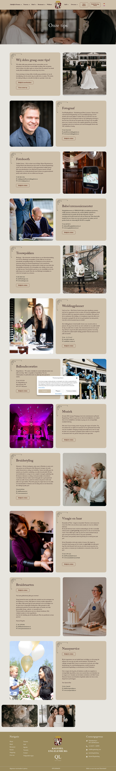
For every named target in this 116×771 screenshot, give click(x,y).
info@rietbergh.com (23, 279)
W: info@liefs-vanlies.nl (68, 341)
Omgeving (12, 753)
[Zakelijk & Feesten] (16, 5)
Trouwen (25, 742)
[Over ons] (74, 5)
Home (11, 742)
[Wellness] (49, 5)
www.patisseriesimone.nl (24, 629)
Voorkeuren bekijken (71, 391)
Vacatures (25, 750)
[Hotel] (34, 5)
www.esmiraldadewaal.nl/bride (72, 558)
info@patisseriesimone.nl (24, 627)
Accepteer (44, 391)
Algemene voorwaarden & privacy (18, 769)
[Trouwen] (26, 5)
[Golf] (66, 5)
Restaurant (12, 747)
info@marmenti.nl (22, 491)
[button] (77, 378)
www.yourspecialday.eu (70, 690)
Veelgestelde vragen (28, 756)
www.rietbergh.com (23, 281)
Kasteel (11, 750)
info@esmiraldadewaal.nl (70, 556)
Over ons (12, 755)
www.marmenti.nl (22, 493)
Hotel (11, 744)
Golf (24, 745)
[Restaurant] (41, 5)
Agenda (25, 747)
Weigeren (58, 391)
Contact (25, 753)
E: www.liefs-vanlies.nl (68, 339)
